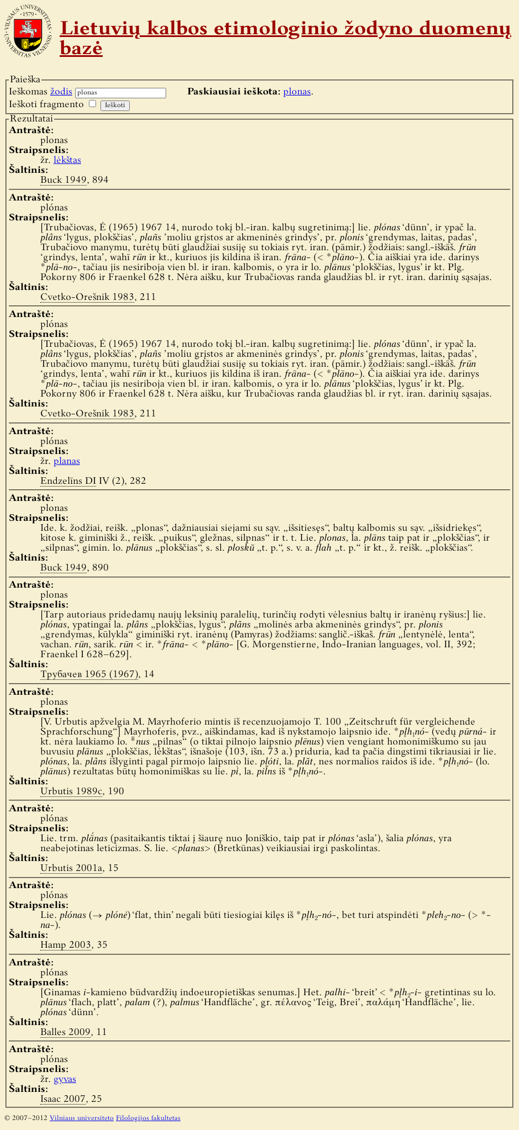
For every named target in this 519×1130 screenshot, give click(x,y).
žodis (61, 92)
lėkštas (67, 160)
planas (67, 461)
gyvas (65, 1079)
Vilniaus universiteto (82, 1118)
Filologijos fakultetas (148, 1118)
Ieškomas (40, 92)
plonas (297, 92)
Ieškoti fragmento (46, 104)
